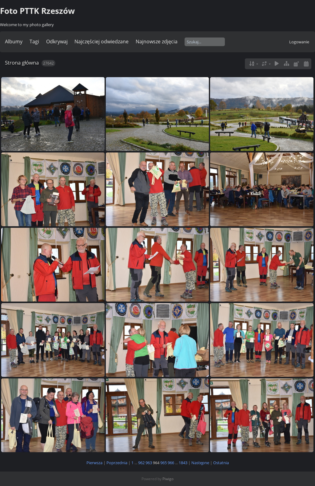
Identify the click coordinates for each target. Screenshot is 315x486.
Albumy (13, 41)
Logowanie (299, 42)
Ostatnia (221, 462)
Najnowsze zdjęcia (156, 41)
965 (163, 462)
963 (149, 462)
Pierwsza (94, 462)
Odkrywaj (57, 41)
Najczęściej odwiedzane (101, 41)
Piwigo (167, 478)
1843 (183, 462)
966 (171, 462)
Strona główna (22, 62)
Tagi (34, 41)
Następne (200, 462)
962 (141, 462)
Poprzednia (116, 462)
